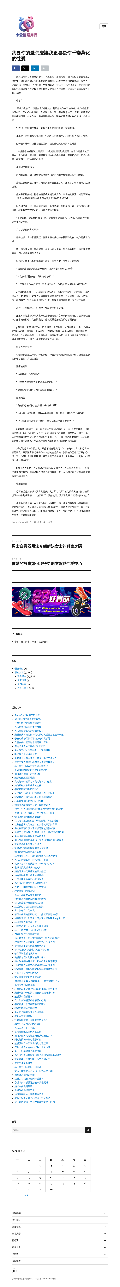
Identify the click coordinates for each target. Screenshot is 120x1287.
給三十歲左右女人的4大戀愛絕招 (31, 930)
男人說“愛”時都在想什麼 (27, 715)
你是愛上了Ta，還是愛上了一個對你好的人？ (37, 980)
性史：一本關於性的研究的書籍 (30, 887)
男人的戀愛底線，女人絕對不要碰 (31, 859)
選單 (104, 26)
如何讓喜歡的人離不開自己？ (29, 1094)
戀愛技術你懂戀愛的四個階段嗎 (30, 898)
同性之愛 (16, 1247)
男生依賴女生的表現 (25, 910)
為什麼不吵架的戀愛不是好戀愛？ (31, 883)
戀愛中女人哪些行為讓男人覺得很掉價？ (35, 762)
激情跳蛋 (16, 1233)
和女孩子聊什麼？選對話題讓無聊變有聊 (35, 828)
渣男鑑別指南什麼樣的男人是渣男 (31, 848)
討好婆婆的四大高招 (25, 891)
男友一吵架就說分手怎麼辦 (28, 1051)
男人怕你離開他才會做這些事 (29, 1012)
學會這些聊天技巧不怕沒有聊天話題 (32, 738)
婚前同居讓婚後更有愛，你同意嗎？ (32, 805)
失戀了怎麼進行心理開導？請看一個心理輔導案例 (39, 832)
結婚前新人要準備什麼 (26, 922)
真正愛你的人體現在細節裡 (28, 1066)
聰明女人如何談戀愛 (25, 1074)
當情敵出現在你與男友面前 (28, 1031)
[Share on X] (25, 68)
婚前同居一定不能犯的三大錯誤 (30, 871)
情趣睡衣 (16, 1261)
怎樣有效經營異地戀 (25, 777)
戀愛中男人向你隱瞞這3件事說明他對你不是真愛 (39, 808)
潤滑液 (15, 1240)
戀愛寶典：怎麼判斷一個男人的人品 (32, 1059)
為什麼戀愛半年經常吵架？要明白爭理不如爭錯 (38, 1055)
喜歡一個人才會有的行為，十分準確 (32, 1047)
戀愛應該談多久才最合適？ (28, 844)
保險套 (15, 1254)
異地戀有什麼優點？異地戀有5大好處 (33, 781)
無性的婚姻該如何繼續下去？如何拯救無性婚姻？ (39, 840)
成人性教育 (47, 522)
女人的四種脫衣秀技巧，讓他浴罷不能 (33, 1070)
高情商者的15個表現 (25, 984)
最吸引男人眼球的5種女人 (27, 867)
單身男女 (21, 676)
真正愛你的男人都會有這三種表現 (31, 765)
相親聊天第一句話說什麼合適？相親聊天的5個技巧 (40, 918)
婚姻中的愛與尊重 (23, 1086)
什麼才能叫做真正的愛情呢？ (29, 879)
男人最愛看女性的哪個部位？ (29, 730)
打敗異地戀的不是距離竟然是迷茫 (31, 1020)
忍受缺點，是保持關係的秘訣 (29, 906)
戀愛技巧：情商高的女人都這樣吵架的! (34, 797)
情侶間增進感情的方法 (26, 953)
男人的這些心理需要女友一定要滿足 (32, 750)
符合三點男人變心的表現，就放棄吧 (32, 1098)
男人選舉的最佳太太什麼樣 (28, 726)
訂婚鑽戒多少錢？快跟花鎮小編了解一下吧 (36, 988)
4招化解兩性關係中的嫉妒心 (29, 718)
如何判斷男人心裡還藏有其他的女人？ (33, 1035)
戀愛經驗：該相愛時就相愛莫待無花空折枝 (36, 969)
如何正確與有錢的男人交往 (28, 785)
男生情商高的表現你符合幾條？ (30, 836)
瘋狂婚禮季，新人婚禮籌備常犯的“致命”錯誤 (37, 937)
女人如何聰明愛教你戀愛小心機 (30, 1000)
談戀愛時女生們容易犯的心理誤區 (31, 1043)
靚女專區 (16, 1226)
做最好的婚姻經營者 (25, 1090)
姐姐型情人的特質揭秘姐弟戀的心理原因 (35, 965)
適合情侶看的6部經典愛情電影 (30, 746)
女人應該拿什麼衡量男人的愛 (29, 902)
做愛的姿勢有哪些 (23, 1063)
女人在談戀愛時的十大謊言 (28, 977)
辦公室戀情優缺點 (23, 1016)
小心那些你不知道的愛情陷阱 (29, 801)
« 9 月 (27, 1195)
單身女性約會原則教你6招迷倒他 (31, 769)
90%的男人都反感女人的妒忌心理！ (33, 949)
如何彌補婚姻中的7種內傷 (27, 773)
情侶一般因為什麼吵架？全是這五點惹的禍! (36, 914)
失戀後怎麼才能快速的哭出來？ (30, 957)
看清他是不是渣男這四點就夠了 (30, 945)
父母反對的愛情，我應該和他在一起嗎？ (35, 793)
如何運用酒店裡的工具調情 (28, 851)
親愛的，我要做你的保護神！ (29, 1078)
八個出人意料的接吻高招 (27, 973)
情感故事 (21, 684)
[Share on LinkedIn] (35, 68)
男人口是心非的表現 (25, 1027)
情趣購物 (16, 1213)
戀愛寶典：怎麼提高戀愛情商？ (30, 1004)
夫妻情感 (21, 680)
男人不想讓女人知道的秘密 (28, 894)
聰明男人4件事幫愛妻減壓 (27, 1023)
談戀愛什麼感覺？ (23, 996)
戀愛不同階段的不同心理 (27, 789)
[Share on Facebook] (16, 68)
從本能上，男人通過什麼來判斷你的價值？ (36, 758)
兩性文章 (37, 522)
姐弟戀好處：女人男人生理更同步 (31, 926)
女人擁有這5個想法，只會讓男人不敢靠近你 (36, 820)
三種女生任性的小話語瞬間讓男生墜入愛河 (36, 855)
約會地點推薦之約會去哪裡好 (29, 875)
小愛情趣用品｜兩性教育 (22, 1279)
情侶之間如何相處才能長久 (28, 816)
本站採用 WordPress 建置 (45, 1279)
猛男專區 (16, 1220)
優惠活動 (19, 668)
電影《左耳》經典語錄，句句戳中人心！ (35, 863)
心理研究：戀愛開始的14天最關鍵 (31, 1082)
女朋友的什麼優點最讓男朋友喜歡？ (32, 742)
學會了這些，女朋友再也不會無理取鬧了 (35, 812)
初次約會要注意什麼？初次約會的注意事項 (36, 961)
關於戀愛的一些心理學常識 (28, 1039)
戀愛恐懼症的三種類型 (26, 1008)
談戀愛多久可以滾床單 (26, 754)
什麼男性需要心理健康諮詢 (28, 722)
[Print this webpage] (45, 68)
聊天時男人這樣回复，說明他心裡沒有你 (35, 941)
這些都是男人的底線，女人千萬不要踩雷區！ (37, 824)
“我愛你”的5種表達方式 (27, 934)
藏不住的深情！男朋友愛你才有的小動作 (35, 1102)
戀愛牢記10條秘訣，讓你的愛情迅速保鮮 (35, 992)
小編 (13, 522)
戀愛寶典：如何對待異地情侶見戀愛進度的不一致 (39, 734)
